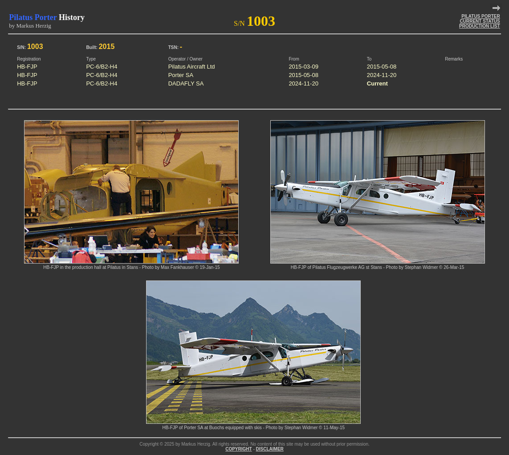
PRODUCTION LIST (479, 26)
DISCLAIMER (270, 449)
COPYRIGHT (238, 449)
